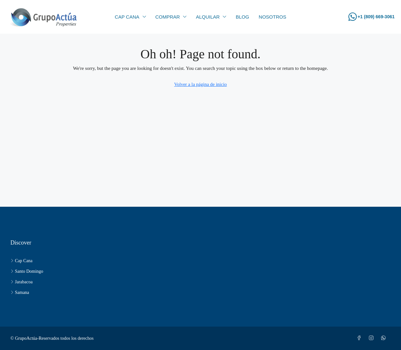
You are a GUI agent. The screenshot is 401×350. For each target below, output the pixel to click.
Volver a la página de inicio (200, 84)
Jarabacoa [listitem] (22, 281)
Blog (242, 17)
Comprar (167, 17)
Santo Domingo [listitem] (27, 271)
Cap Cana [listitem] (22, 260)
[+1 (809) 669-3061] (352, 16)
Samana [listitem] (20, 292)
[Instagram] (372, 338)
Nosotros (272, 17)
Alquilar (208, 17)
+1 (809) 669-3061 (376, 16)
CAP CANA (127, 17)
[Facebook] (360, 338)
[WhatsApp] (384, 338)
